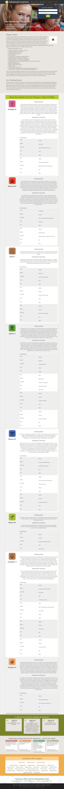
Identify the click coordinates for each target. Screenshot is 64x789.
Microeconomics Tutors (20, 768)
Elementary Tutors (31, 762)
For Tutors (31, 785)
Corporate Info (37, 785)
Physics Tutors (52, 768)
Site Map (43, 785)
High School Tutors (41, 762)
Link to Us (48, 785)
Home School (25, 785)
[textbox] (48, 10)
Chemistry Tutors (19, 767)
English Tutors (28, 767)
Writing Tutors (37, 772)
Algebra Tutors (23, 765)
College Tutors (22, 762)
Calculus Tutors (10, 767)
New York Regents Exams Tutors (32, 770)
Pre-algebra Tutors (11, 770)
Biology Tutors (51, 765)
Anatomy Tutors (31, 765)
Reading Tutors (20, 770)
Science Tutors (44, 770)
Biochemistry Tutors (41, 765)
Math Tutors (10, 768)
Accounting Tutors (14, 765)
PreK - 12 (15, 785)
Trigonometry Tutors (27, 772)
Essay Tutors (36, 767)
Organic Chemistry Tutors (33, 768)
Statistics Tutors (53, 770)
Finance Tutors (44, 767)
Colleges (20, 785)
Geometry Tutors (53, 767)
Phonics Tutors (44, 768)
